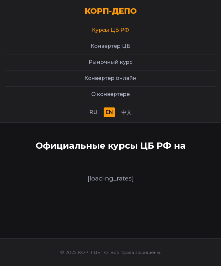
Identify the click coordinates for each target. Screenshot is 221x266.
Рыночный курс (110, 62)
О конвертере (110, 94)
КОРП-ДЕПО (111, 11)
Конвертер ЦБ (110, 46)
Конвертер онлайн (110, 78)
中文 (126, 112)
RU (93, 112)
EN (109, 112)
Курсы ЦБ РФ (110, 30)
